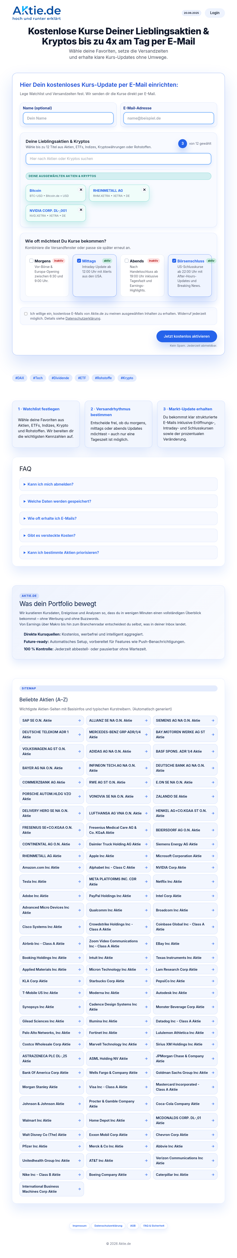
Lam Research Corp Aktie (177, 969)
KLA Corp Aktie (35, 981)
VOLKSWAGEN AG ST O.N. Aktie (44, 751)
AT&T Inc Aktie (101, 1161)
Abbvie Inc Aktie (169, 1146)
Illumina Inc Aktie (103, 1021)
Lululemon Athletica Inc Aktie (180, 1033)
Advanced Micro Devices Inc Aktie (45, 910)
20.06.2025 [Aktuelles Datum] (191, 13)
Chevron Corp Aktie (172, 1135)
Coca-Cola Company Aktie (178, 1104)
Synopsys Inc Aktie (38, 1007)
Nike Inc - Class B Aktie (41, 1175)
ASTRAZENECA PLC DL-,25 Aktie (44, 1058)
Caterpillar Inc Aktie (172, 1175)
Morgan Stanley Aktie (40, 1087)
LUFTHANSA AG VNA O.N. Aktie (115, 813)
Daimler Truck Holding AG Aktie (115, 844)
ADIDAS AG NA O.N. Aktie (110, 751)
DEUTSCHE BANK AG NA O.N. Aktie (180, 768)
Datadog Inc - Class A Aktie (178, 1021)
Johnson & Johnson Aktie (43, 1104)
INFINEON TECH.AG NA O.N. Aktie (112, 768)
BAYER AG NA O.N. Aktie (42, 768)
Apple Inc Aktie (101, 856)
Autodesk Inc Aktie (171, 993)
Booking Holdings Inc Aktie (44, 958)
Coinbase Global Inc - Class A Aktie (180, 926)
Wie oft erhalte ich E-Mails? (52, 518)
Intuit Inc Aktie (101, 958)
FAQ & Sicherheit (153, 1225)
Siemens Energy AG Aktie (177, 844)
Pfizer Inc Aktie (34, 1146)
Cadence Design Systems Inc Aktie (113, 1007)
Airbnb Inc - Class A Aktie (43, 944)
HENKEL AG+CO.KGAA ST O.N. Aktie (181, 813)
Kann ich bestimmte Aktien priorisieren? (63, 552)
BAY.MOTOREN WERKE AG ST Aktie (180, 734)
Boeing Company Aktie (108, 1175)
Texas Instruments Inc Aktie (179, 958)
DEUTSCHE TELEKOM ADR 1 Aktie (45, 734)
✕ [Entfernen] (80, 189)
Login (215, 13)
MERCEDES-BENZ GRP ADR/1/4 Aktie (115, 734)
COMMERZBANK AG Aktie (43, 782)
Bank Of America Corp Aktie (45, 1073)
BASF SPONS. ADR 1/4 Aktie (179, 751)
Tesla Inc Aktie (34, 882)
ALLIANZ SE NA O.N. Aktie (110, 720)
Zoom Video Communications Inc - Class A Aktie (113, 943)
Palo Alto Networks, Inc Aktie (46, 1033)
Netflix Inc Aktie (169, 882)
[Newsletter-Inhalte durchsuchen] (118, 159)
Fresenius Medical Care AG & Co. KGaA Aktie (113, 830)
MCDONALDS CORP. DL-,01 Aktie (178, 1120)
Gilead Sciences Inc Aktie (43, 1021)
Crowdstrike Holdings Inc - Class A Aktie (111, 926)
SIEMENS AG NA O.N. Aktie (178, 720)
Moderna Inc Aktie (104, 993)
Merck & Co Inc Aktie (106, 1146)
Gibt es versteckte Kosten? (51, 535)
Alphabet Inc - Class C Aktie (112, 867)
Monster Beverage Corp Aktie (180, 1007)
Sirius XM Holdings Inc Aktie (179, 1044)
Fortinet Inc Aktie (103, 1033)
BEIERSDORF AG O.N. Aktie (178, 830)
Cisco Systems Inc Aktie (42, 927)
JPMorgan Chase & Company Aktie (180, 1058)
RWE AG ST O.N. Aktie (107, 782)
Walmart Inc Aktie (36, 1120)
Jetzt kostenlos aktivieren (187, 336)
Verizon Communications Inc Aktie (179, 1160)
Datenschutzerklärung (82, 318)
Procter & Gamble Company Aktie (111, 1103)
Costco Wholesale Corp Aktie (46, 1044)
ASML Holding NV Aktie (108, 1059)
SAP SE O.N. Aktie (37, 720)
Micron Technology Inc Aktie (112, 969)
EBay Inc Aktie (167, 944)
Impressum (80, 1225)
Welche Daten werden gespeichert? (59, 501)
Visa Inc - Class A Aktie (108, 1087)
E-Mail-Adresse (137, 108)
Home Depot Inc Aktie (107, 1120)
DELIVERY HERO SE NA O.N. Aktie (45, 813)
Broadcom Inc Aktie (172, 910)
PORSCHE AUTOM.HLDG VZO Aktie (46, 796)
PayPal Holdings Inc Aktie (110, 896)
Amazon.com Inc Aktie (40, 867)
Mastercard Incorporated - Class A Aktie (177, 1087)
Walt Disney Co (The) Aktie (44, 1135)
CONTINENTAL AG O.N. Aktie (46, 844)
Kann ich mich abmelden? (50, 484)
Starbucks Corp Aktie (106, 981)
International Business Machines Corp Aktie (40, 1189)
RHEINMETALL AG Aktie (41, 856)
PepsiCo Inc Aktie (170, 981)
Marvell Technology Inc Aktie (113, 1044)
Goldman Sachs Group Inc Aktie (182, 1073)
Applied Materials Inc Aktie (44, 969)
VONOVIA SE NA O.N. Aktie (111, 796)
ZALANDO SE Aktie (171, 796)
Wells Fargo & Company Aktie (113, 1073)
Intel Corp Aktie (168, 896)
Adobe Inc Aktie (35, 896)
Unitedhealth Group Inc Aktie (46, 1161)
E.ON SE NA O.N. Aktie (174, 782)
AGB (132, 1225)
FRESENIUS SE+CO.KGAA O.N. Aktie (47, 830)
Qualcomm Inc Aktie (105, 910)
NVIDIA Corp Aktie (171, 867)
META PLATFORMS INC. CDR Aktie (112, 881)
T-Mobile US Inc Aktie (40, 993)
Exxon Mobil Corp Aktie (108, 1135)
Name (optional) (37, 108)
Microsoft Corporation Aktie (179, 856)
